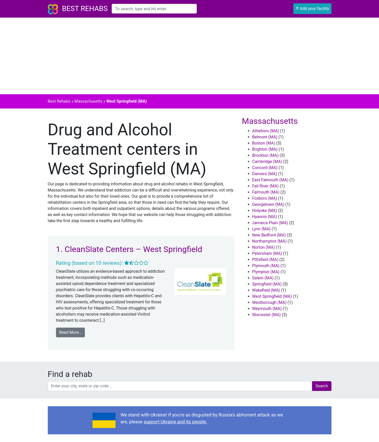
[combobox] (154, 9)
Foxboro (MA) (264, 198)
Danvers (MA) (264, 173)
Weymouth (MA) (267, 308)
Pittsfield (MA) (265, 259)
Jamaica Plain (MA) (270, 222)
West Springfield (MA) (272, 296)
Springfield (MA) (267, 284)
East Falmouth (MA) (270, 179)
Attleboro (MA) (265, 130)
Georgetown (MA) (268, 204)
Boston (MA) (263, 143)
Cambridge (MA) (267, 161)
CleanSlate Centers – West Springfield (133, 249)
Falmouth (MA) (266, 192)
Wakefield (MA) (266, 290)
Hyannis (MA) (264, 216)
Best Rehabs (85, 8)
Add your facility (312, 8)
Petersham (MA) (267, 253)
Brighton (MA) (265, 149)
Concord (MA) (265, 167)
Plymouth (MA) (266, 265)
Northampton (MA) (269, 241)
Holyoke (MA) (264, 210)
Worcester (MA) (266, 314)
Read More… (70, 332)
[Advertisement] (189, 56)
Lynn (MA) (261, 228)
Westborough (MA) (269, 302)
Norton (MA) (263, 247)
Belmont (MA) (265, 137)
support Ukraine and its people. (175, 421)
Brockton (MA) (265, 155)
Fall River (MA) (265, 186)
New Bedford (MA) (269, 235)
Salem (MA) (263, 278)
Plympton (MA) (266, 271)
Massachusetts (88, 101)
